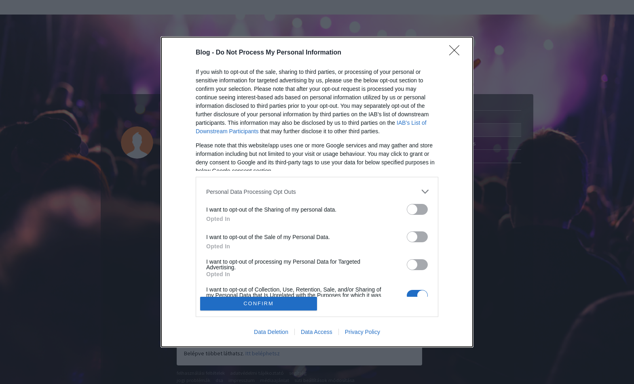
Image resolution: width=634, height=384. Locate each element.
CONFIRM (258, 303)
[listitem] (317, 191)
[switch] (417, 209)
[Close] (457, 53)
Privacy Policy (362, 332)
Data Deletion (271, 332)
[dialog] (317, 191)
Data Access (316, 332)
